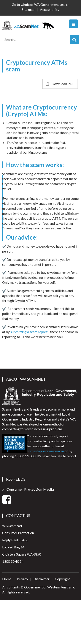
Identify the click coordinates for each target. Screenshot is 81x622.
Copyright (62, 579)
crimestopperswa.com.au (45, 451)
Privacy (22, 579)
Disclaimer (41, 579)
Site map (28, 9)
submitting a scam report (29, 332)
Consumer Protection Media (30, 489)
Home (6, 579)
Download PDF (60, 84)
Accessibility (49, 9)
